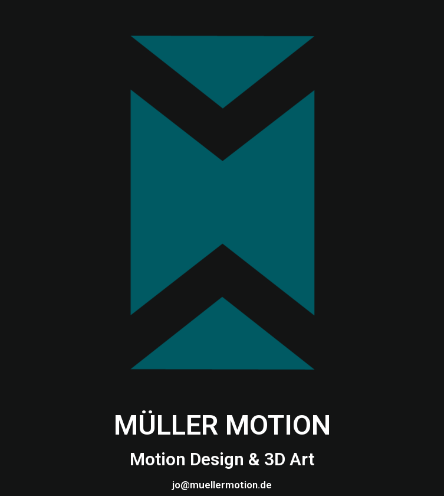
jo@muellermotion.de (222, 485)
